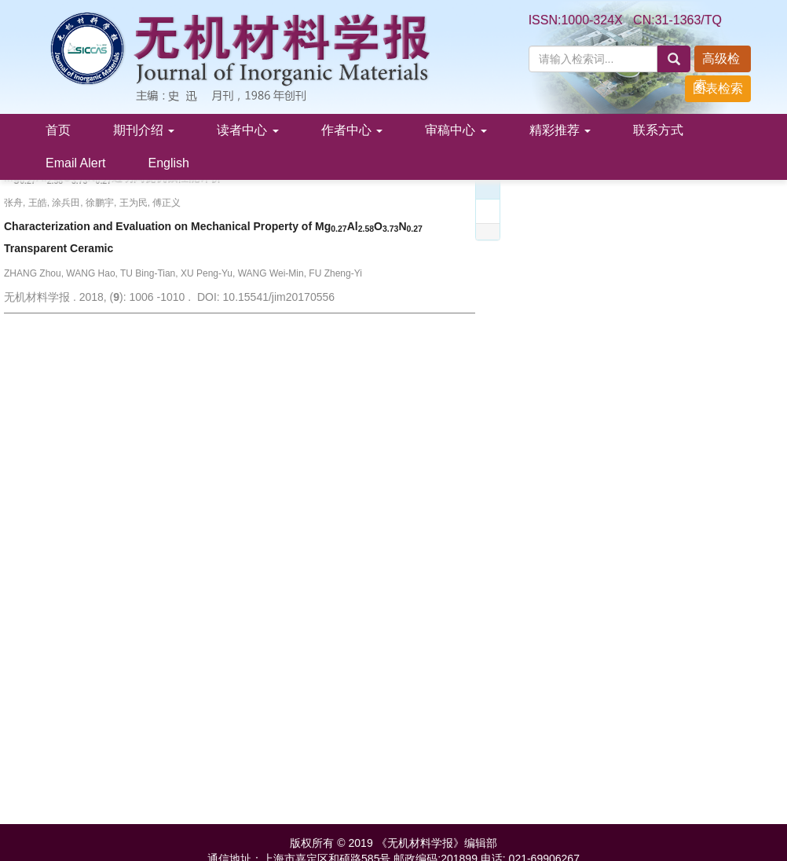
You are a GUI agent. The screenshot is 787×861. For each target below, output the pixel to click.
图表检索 (718, 88)
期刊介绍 (143, 130)
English (168, 163)
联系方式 (658, 130)
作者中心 (352, 130)
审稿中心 (455, 130)
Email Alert (75, 163)
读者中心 (247, 130)
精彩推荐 (560, 130)
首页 (58, 130)
